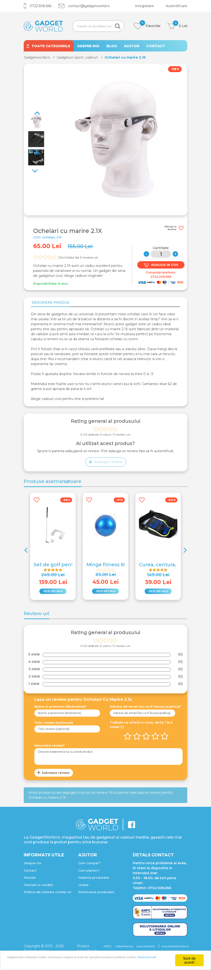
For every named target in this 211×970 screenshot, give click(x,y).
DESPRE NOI (88, 46)
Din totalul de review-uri (78, 257)
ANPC (107, 948)
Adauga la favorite (173, 228)
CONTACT (155, 46)
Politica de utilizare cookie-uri (47, 894)
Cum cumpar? (89, 865)
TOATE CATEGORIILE (51, 46)
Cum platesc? (89, 872)
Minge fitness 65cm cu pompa (123, 566)
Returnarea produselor (96, 894)
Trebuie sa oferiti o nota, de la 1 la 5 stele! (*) (141, 726)
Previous (38, 168)
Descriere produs (49, 303)
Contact (30, 872)
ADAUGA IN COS (160, 265)
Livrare (83, 886)
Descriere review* (49, 747)
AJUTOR (131, 46)
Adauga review (106, 463)
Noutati (30, 879)
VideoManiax (124, 948)
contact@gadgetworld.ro (84, 6)
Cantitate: (161, 248)
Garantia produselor (94, 879)
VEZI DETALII (53, 592)
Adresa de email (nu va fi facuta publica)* (145, 708)
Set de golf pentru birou (63, 566)
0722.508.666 (37, 6)
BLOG (111, 46)
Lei (177, 26)
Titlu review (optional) (53, 724)
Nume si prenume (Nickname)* (60, 708)
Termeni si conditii (38, 886)
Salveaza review (55, 774)
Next (34, 105)
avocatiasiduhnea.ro (175, 948)
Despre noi (32, 865)
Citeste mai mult (51, 962)
